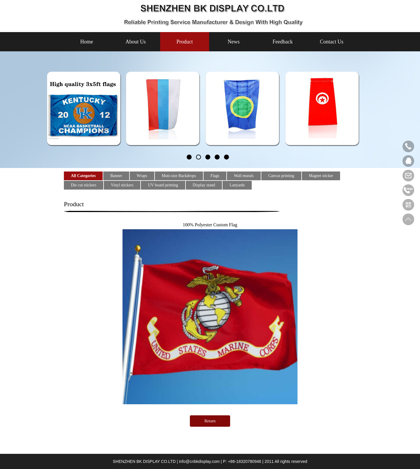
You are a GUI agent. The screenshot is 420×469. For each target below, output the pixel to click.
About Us (135, 42)
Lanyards (237, 185)
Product (184, 42)
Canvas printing (281, 176)
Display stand (204, 185)
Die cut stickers (83, 185)
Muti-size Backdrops (179, 176)
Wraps (142, 176)
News (234, 42)
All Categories (83, 176)
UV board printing (163, 185)
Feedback (283, 42)
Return (210, 421)
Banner (116, 176)
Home (86, 42)
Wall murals (244, 176)
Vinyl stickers (122, 185)
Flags (215, 176)
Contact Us (332, 42)
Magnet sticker (321, 176)
